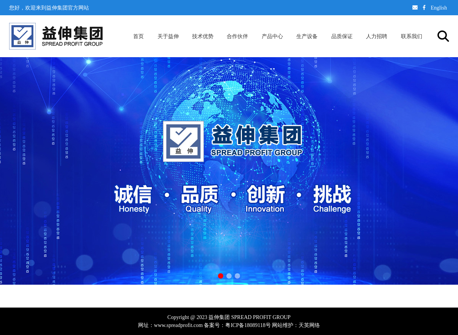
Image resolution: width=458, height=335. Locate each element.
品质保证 (342, 36)
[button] (220, 276)
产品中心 (272, 36)
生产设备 (307, 36)
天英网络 (309, 325)
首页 (138, 36)
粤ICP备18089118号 (247, 325)
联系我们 (411, 36)
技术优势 (202, 36)
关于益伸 (168, 36)
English (439, 7)
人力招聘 (376, 36)
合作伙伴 (237, 36)
